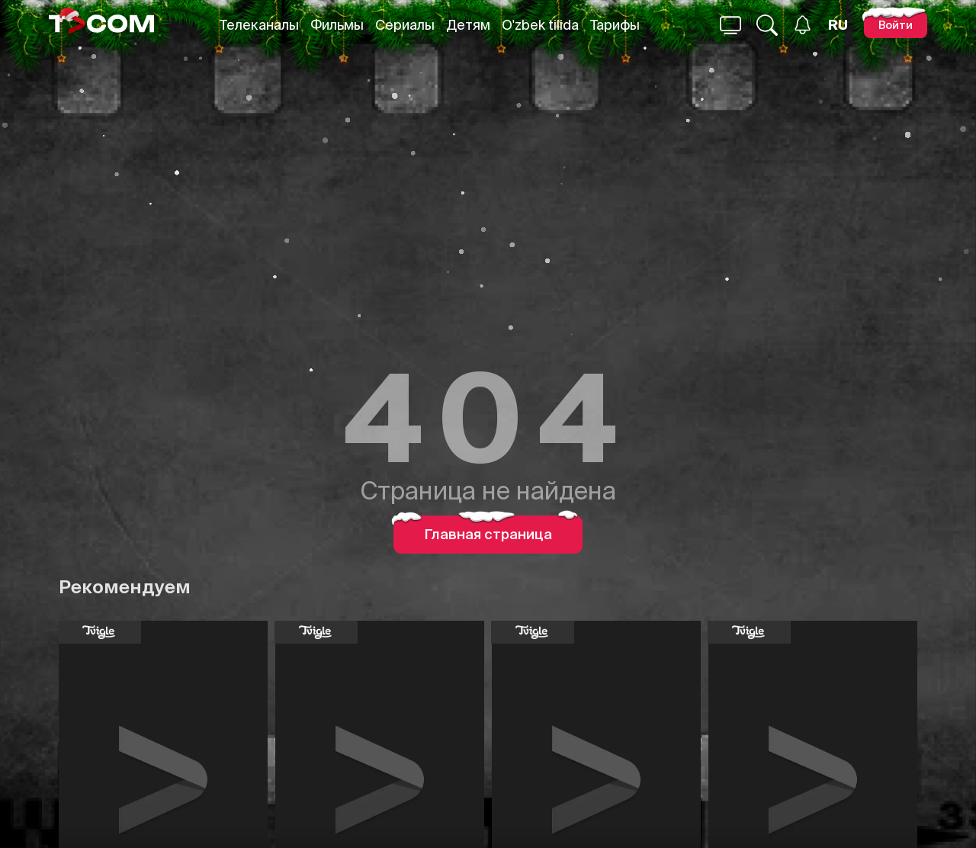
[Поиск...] (730, 25)
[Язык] (838, 25)
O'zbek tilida (540, 25)
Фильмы (337, 25)
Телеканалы (259, 25)
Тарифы (615, 25)
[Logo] (101, 24)
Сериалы (405, 25)
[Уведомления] (802, 24)
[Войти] (895, 24)
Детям (468, 25)
